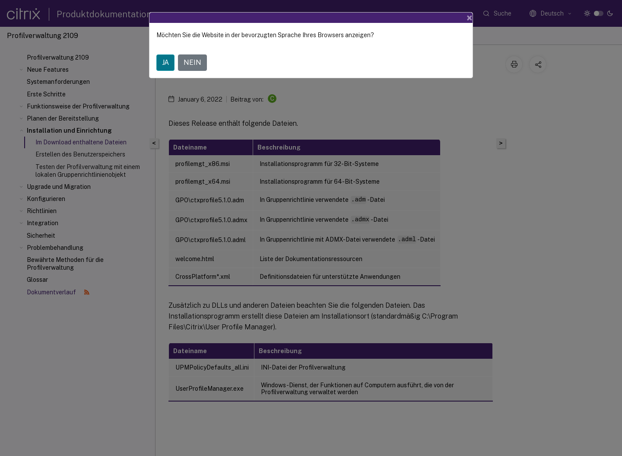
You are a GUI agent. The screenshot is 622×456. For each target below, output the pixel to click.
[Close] (469, 18)
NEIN (192, 62)
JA (165, 62)
